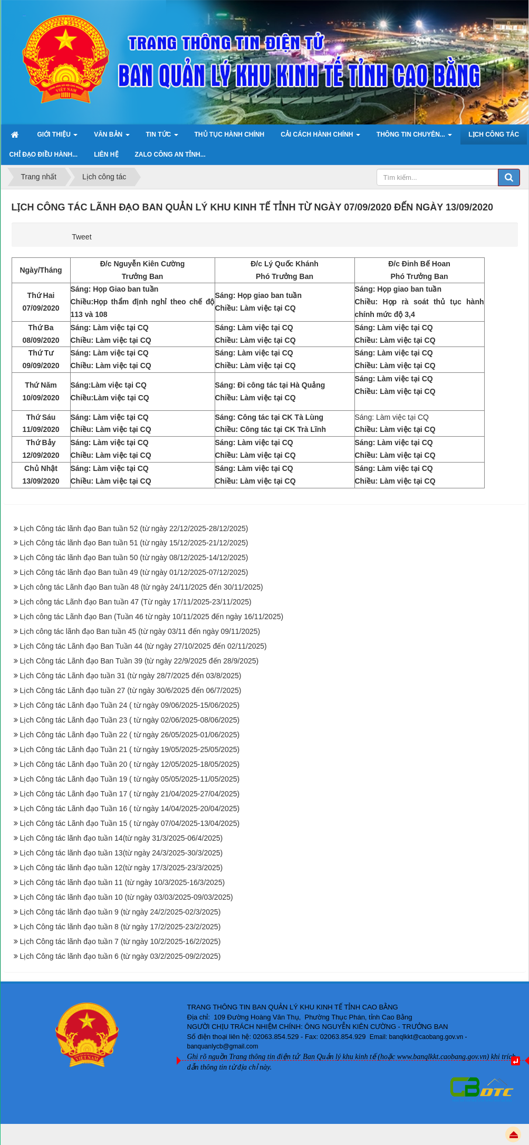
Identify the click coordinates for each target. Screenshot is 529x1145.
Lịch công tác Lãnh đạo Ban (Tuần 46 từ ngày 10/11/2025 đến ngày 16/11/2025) (152, 616)
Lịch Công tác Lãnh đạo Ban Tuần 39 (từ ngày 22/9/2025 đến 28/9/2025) (139, 661)
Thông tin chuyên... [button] (414, 138)
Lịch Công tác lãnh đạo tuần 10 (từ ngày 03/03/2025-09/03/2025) (126, 897)
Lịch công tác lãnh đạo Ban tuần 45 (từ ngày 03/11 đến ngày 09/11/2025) (140, 631)
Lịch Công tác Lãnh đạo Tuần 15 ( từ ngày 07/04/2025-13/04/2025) (130, 823)
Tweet (81, 237)
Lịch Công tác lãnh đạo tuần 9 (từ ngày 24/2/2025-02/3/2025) (120, 912)
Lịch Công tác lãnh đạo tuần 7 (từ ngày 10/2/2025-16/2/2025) (120, 941)
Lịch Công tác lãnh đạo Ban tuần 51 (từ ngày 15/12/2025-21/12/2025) (134, 542)
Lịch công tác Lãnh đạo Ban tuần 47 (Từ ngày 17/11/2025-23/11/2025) (136, 602)
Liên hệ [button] (106, 154)
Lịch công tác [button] (493, 134)
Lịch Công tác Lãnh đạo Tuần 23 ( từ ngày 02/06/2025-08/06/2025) (130, 720)
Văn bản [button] (111, 138)
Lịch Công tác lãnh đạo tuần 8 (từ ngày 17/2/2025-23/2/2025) (120, 926)
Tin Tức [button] (162, 138)
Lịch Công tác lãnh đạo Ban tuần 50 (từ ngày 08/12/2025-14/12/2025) (134, 557)
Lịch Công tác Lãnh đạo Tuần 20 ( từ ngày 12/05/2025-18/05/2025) (130, 764)
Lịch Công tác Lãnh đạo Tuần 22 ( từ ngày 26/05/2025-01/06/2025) (130, 734)
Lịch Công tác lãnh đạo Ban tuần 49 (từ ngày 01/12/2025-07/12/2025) (134, 572)
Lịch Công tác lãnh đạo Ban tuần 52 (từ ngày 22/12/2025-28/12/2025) (134, 528)
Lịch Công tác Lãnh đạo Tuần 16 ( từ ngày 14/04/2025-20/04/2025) (130, 808)
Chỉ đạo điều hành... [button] (43, 154)
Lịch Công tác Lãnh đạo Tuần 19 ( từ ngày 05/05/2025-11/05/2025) (130, 779)
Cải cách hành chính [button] (320, 138)
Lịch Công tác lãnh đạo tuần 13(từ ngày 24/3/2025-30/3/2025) (121, 853)
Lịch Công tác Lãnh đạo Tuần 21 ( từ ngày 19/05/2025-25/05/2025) (130, 749)
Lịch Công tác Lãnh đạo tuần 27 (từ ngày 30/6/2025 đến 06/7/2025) (131, 690)
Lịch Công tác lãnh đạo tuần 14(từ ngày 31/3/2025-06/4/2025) (121, 838)
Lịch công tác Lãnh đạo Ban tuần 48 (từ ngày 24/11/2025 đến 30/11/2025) (141, 587)
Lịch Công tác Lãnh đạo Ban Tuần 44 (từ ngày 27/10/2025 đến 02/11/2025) (143, 646)
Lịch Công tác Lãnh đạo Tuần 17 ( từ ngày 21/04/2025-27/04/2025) (130, 794)
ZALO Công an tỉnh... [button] (170, 154)
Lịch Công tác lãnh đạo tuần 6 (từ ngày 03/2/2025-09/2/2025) (120, 956)
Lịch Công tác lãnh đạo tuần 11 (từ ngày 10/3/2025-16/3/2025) (122, 882)
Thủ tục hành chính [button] (230, 134)
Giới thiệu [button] (57, 138)
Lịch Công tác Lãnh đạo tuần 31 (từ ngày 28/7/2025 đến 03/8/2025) (131, 675)
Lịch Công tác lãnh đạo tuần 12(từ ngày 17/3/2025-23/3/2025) (121, 867)
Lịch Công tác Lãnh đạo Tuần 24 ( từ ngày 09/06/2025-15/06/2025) (130, 705)
